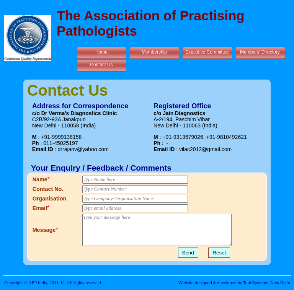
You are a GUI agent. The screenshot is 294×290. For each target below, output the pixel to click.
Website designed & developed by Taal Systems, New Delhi (234, 282)
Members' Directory (260, 52)
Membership (154, 52)
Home (101, 52)
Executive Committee (207, 52)
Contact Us (101, 64)
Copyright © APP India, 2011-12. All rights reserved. (53, 282)
